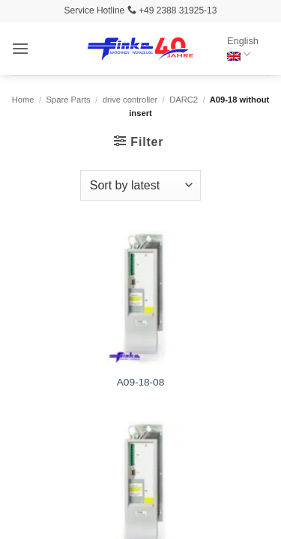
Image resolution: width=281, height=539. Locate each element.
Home (23, 99)
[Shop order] (140, 185)
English (243, 48)
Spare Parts (68, 99)
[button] (20, 48)
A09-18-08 (140, 382)
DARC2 (183, 99)
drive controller (130, 99)
